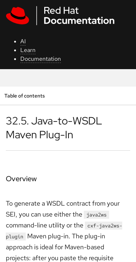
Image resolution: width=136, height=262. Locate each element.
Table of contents (24, 95)
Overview (21, 178)
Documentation (40, 59)
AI (23, 41)
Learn (28, 50)
